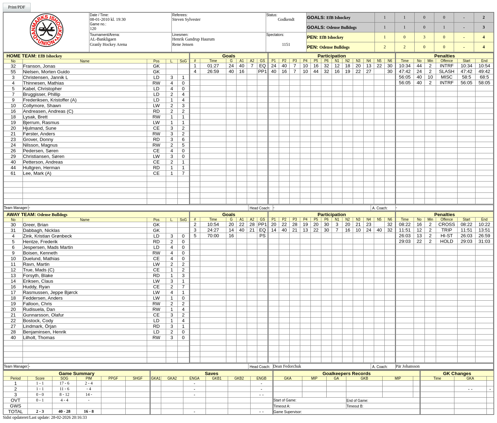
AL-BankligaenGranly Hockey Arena (108, 42)
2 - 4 (89, 383)
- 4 (89, 388)
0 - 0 (40, 394)
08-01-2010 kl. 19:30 (108, 19)
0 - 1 (40, 400)
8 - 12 (64, 394)
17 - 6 (64, 383)
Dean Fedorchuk (287, 366)
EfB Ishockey (338, 17)
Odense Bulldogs (341, 27)
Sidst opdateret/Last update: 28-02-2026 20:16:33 (45, 417)
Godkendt (286, 19)
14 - (89, 394)
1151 (286, 44)
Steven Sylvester (186, 19)
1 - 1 (40, 383)
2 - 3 (40, 411)
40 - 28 (64, 411)
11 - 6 (64, 388)
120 (93, 28)
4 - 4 (64, 400)
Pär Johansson (408, 366)
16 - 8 (89, 411)
